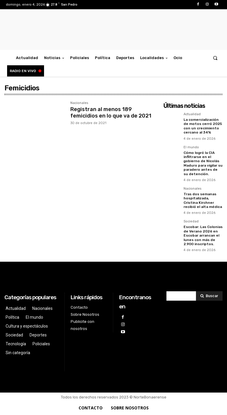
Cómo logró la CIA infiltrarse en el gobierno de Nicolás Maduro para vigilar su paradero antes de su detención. (203, 163)
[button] (215, 57)
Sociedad (191, 221)
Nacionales (79, 103)
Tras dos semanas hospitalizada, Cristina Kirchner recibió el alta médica (203, 200)
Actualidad (192, 114)
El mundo (191, 147)
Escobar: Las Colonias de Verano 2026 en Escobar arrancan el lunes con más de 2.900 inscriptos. (203, 235)
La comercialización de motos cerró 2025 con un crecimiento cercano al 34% (203, 126)
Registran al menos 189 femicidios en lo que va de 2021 (110, 112)
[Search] (209, 296)
